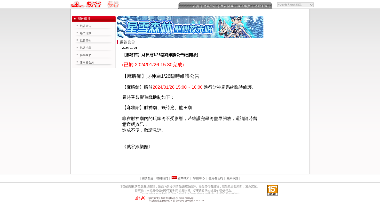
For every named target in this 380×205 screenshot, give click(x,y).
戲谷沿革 (85, 48)
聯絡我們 (85, 55)
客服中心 (199, 178)
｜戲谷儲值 (225, 6)
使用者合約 (87, 62)
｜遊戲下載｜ (261, 6)
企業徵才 (183, 178)
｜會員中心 (208, 6)
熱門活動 (85, 33)
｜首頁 (194, 6)
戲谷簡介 (85, 40)
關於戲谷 (147, 178)
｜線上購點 (242, 6)
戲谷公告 (85, 26)
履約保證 (232, 178)
